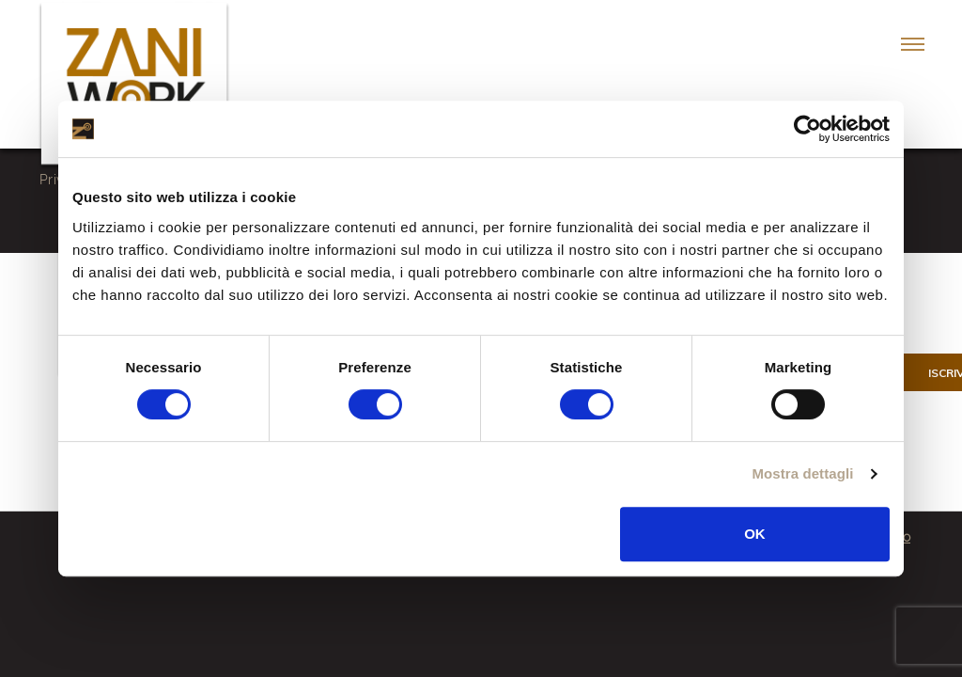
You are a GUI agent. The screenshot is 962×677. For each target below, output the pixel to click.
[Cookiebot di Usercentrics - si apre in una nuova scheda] (807, 129)
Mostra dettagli (802, 473)
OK (755, 534)
